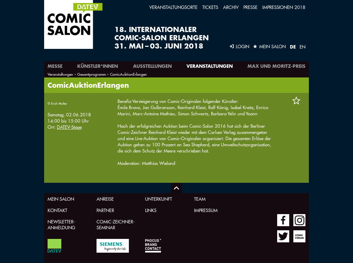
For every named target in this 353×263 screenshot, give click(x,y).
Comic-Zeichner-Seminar (115, 224)
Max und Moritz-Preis (276, 66)
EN (302, 47)
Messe (55, 66)
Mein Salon (61, 199)
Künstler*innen (97, 66)
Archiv (231, 7)
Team (199, 199)
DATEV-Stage (69, 127)
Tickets (210, 7)
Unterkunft (158, 199)
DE (293, 46)
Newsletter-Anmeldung (61, 224)
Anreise (105, 199)
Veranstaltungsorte (173, 7)
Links (151, 210)
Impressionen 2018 (283, 7)
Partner (105, 210)
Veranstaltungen (209, 66)
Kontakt (57, 210)
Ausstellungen (152, 66)
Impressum (206, 210)
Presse (250, 7)
